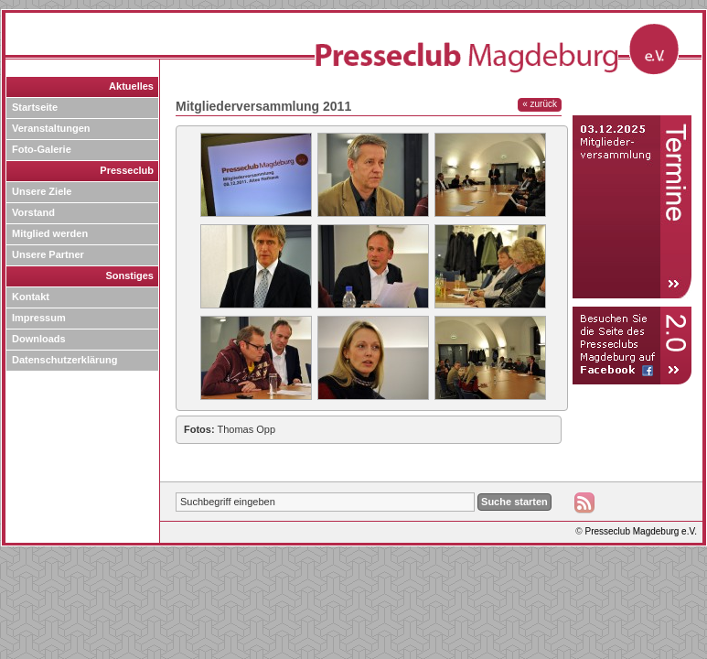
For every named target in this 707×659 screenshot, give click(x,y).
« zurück (539, 104)
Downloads (39, 338)
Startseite (35, 107)
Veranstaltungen (51, 128)
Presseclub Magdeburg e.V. (641, 531)
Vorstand (33, 212)
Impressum (39, 317)
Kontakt (30, 296)
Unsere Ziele (41, 191)
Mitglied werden (50, 233)
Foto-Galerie (41, 149)
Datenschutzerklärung (65, 359)
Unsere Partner (48, 254)
